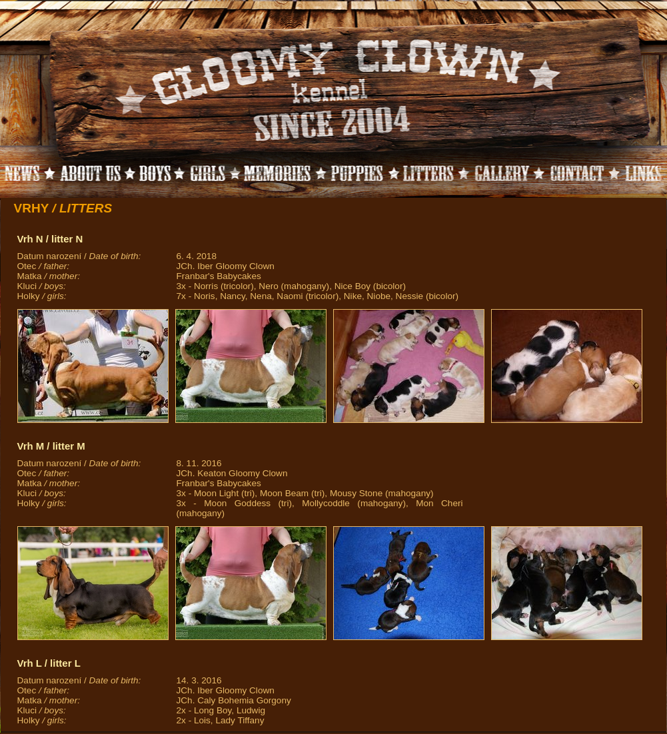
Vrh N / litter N (50, 238)
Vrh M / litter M (51, 446)
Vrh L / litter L (49, 663)
